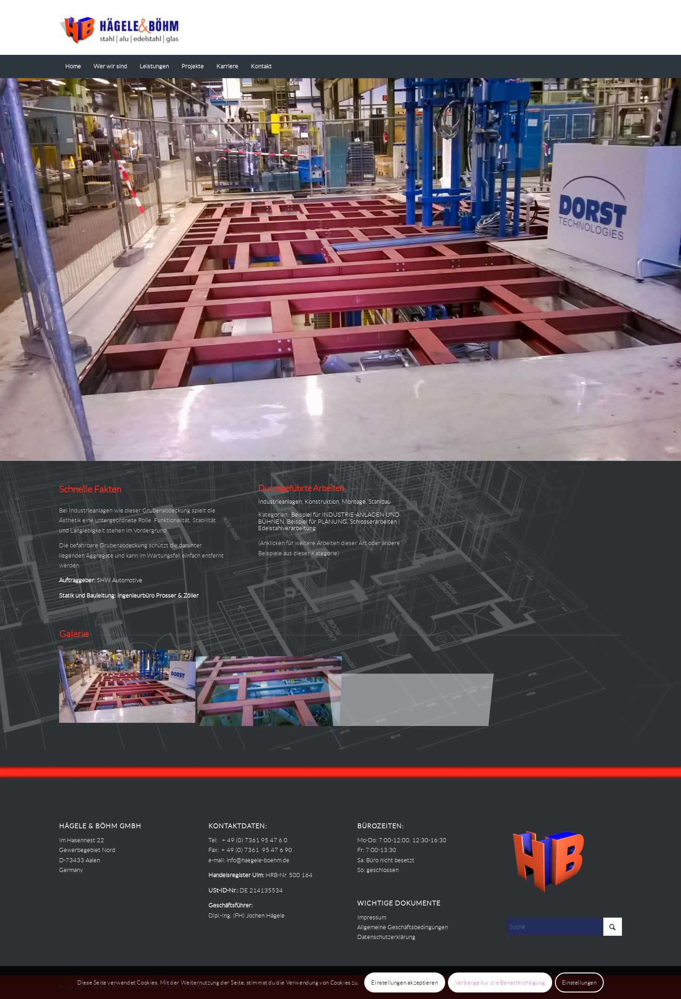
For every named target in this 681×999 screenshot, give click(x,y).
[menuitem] (73, 66)
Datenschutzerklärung (386, 936)
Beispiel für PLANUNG (317, 521)
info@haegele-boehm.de (258, 860)
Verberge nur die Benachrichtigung (500, 982)
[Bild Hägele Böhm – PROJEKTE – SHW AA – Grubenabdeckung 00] (130, 686)
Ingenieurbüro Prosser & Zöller (158, 595)
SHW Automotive (119, 580)
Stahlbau (379, 501)
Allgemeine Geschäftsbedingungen (402, 927)
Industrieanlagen (280, 501)
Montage (354, 501)
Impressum (371, 917)
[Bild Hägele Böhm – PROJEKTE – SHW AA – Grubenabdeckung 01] (272, 686)
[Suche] (616, 66)
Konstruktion (322, 501)
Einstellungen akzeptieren (404, 982)
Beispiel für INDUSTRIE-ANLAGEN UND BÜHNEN (329, 518)
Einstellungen (579, 982)
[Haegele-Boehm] (119, 27)
